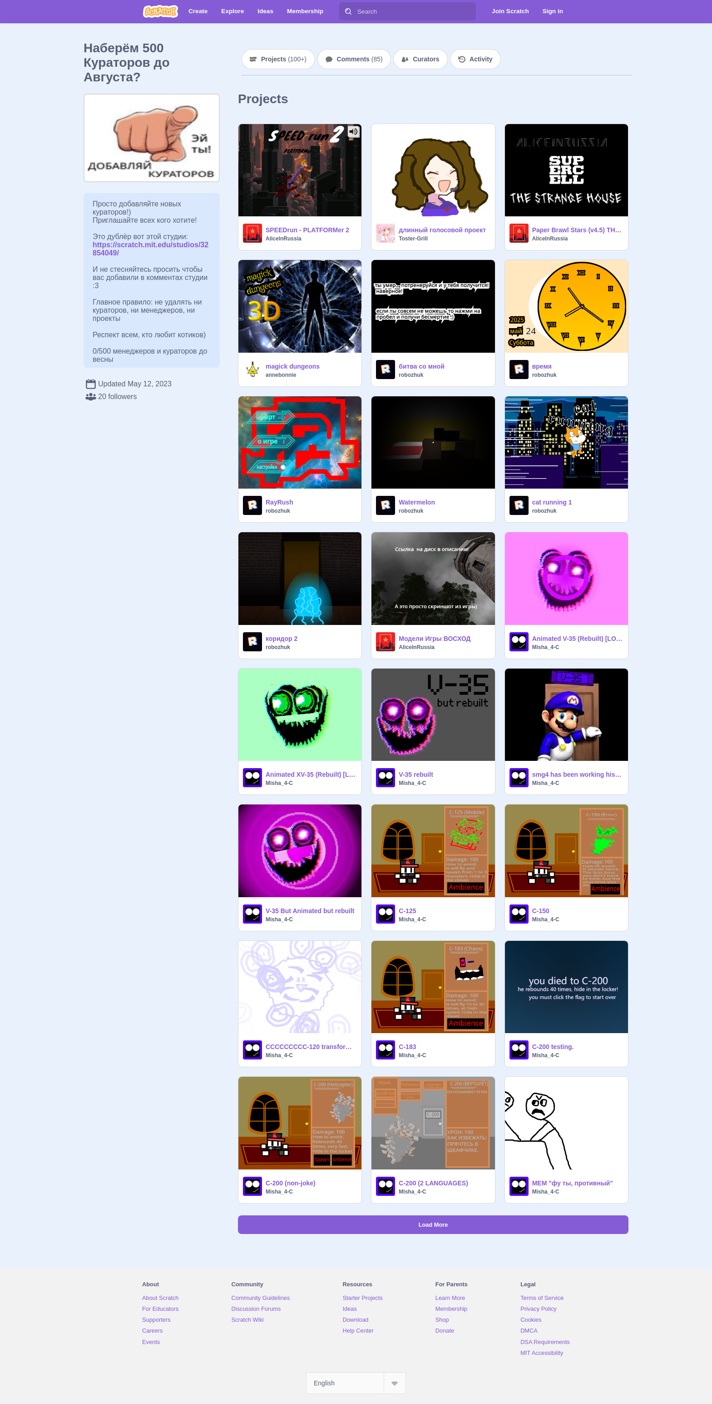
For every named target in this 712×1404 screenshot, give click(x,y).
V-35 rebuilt (416, 774)
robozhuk (411, 375)
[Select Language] (356, 1383)
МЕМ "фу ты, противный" (572, 1183)
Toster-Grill (413, 238)
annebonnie (281, 375)
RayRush (279, 502)
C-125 (407, 910)
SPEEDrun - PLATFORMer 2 (307, 230)
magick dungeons (293, 366)
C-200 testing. (553, 1046)
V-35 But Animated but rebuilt (310, 910)
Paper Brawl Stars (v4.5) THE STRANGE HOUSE (577, 230)
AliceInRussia (284, 238)
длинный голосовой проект (442, 230)
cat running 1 (552, 502)
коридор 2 (281, 638)
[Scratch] (160, 11)
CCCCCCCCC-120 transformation (311, 1046)
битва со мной (421, 366)
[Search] (348, 11)
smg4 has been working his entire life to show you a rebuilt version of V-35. (577, 774)
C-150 (540, 910)
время (542, 366)
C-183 (407, 1046)
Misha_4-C (545, 647)
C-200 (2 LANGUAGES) (433, 1183)
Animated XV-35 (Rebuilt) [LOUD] (311, 774)
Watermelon (417, 502)
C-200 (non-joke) (291, 1183)
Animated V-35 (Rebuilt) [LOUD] (577, 638)
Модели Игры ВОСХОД (434, 638)
